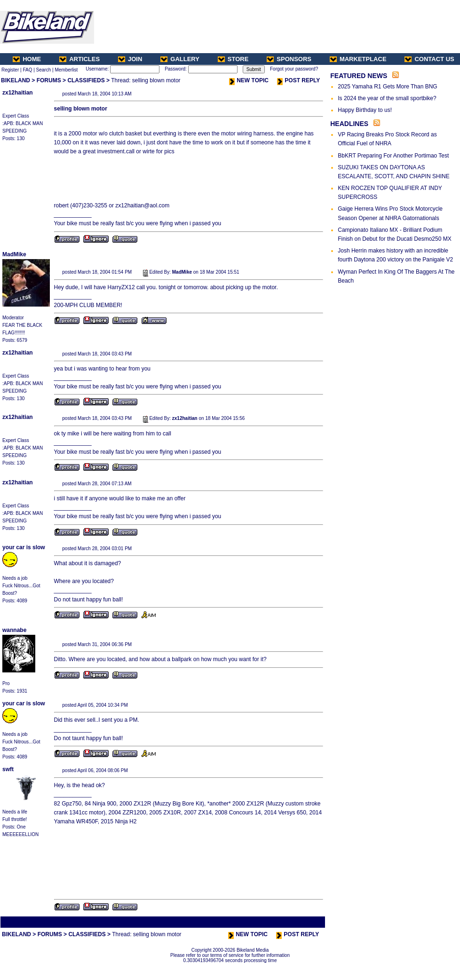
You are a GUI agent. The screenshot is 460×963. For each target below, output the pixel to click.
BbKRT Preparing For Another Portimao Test (393, 155)
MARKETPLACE (358, 59)
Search (43, 69)
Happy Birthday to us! (365, 110)
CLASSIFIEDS (85, 80)
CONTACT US (429, 59)
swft (8, 769)
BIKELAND (15, 80)
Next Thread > (307, 921)
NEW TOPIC (249, 80)
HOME (27, 59)
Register (10, 69)
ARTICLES (79, 59)
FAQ (27, 69)
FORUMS (49, 80)
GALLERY (179, 59)
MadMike (14, 254)
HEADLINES (349, 123)
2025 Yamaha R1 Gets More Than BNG (387, 86)
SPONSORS (289, 59)
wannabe (14, 630)
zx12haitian (17, 92)
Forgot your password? (294, 68)
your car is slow (23, 547)
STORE (233, 59)
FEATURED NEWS (358, 75)
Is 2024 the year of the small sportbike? (387, 98)
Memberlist (66, 69)
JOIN (130, 59)
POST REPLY (298, 80)
